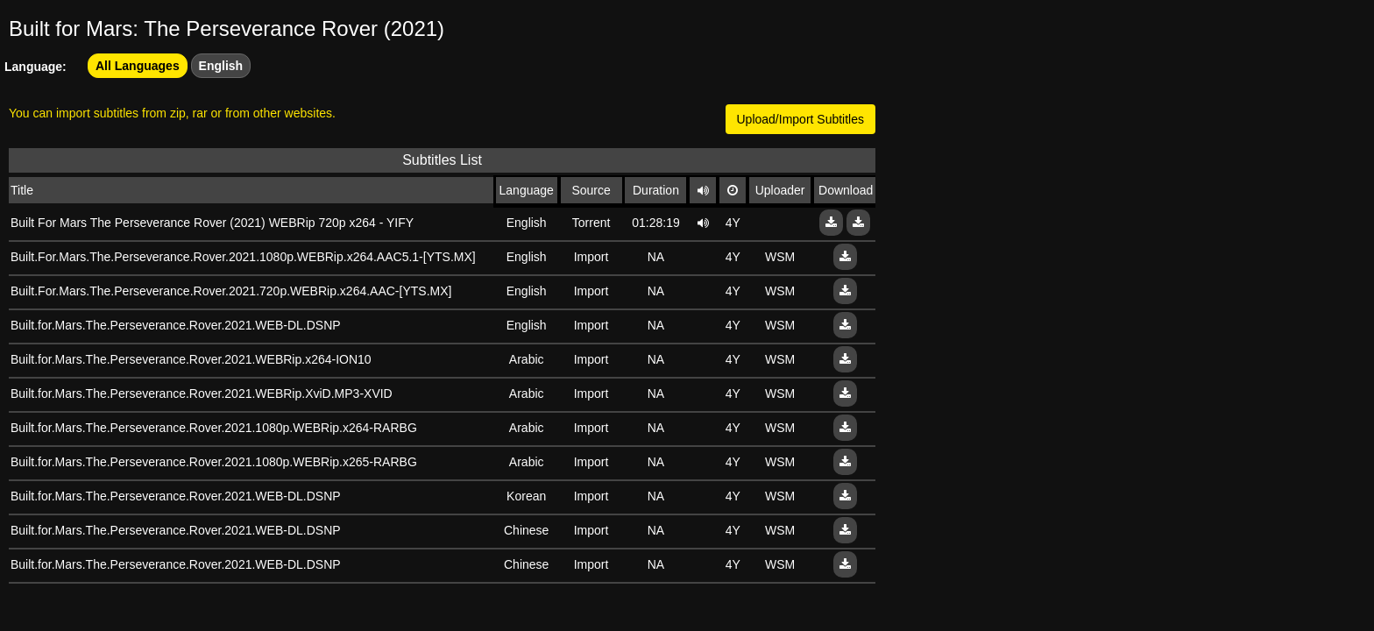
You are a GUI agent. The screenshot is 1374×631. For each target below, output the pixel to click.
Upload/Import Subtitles (801, 119)
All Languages (138, 66)
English (221, 66)
